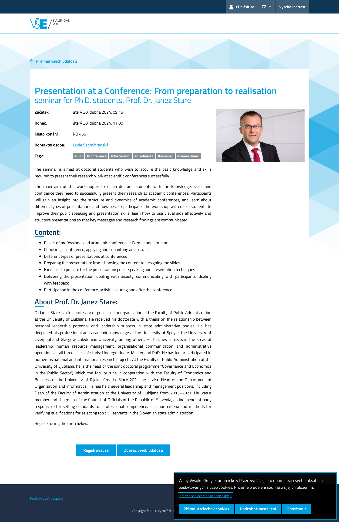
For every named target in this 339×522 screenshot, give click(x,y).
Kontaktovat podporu (46, 498)
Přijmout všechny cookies (206, 509)
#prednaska (144, 156)
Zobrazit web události (143, 450)
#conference (97, 156)
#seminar (165, 156)
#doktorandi (120, 156)
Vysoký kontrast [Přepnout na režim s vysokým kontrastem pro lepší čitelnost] (292, 7)
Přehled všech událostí (53, 61)
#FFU (78, 156)
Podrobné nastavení (258, 509)
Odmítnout (296, 509)
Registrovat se (96, 450)
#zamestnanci (188, 156)
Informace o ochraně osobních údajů (205, 495)
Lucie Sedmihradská (90, 145)
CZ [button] (264, 6)
